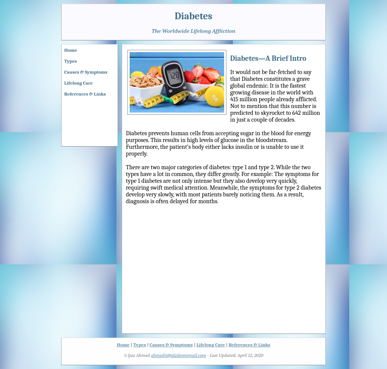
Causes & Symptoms (85, 72)
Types (70, 61)
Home (70, 50)
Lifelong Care (78, 83)
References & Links (85, 94)
